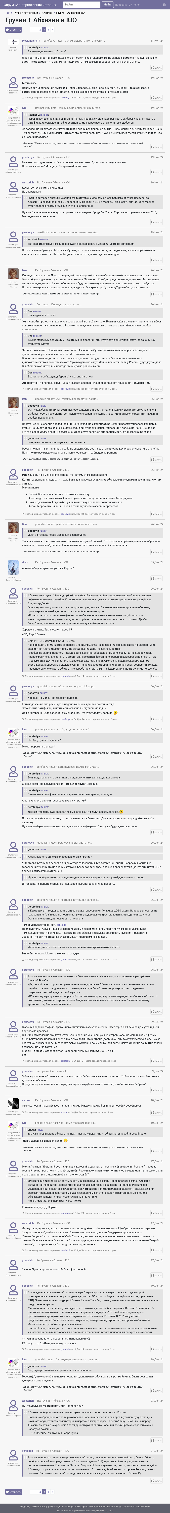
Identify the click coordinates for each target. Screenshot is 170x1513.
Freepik (74, 1511)
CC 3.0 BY (108, 1511)
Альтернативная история (102, 1506)
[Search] (81, 4)
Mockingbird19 (31, 40)
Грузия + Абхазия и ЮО (70, 12)
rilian (25, 562)
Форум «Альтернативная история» (30, 5)
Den (24, 270)
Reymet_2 (28, 78)
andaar (26, 1100)
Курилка (47, 12)
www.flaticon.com (88, 1511)
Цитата (158, 68)
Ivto (24, 108)
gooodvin (27, 304)
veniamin (27, 1450)
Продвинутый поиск (127, 4)
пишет (44, 47)
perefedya (28, 157)
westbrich (28, 182)
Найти (108, 4)
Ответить (15, 29)
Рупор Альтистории (26, 12)
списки (61, 924)
